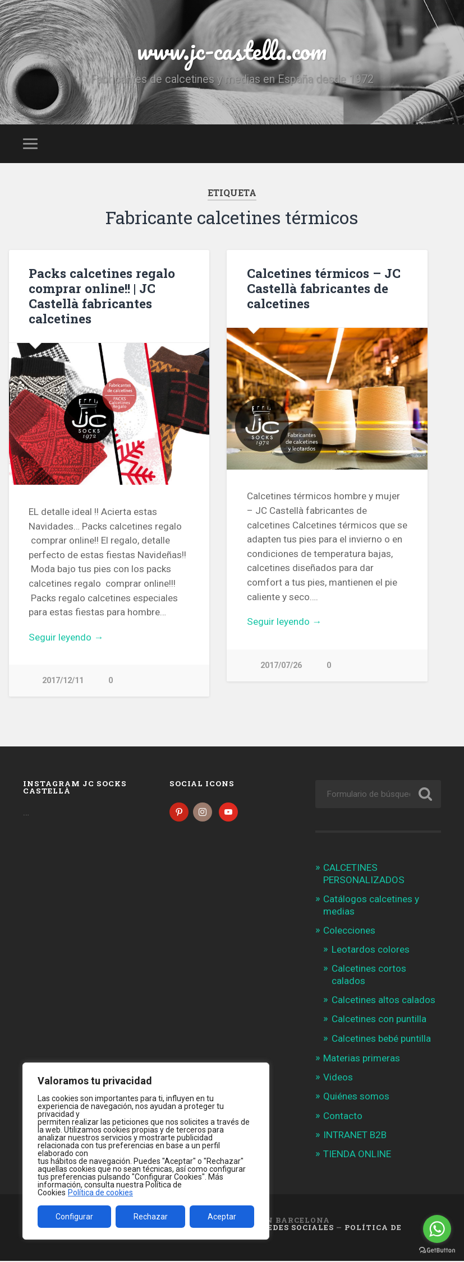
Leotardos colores (371, 949)
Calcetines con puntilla (379, 1020)
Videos (338, 1078)
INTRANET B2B (355, 1136)
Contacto (342, 1116)
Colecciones (349, 931)
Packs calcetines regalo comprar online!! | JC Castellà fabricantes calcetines (102, 296)
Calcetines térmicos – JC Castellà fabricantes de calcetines (324, 288)
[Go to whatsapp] (437, 1229)
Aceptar (222, 1216)
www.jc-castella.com (232, 50)
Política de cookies (100, 1192)
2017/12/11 (63, 680)
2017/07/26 (281, 665)
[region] (145, 1151)
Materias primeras (361, 1059)
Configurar (74, 1216)
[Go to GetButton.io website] (437, 1250)
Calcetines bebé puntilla (381, 1039)
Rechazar (151, 1216)
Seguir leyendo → (66, 637)
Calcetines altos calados (383, 1000)
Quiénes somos (356, 1097)
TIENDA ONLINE (357, 1155)
